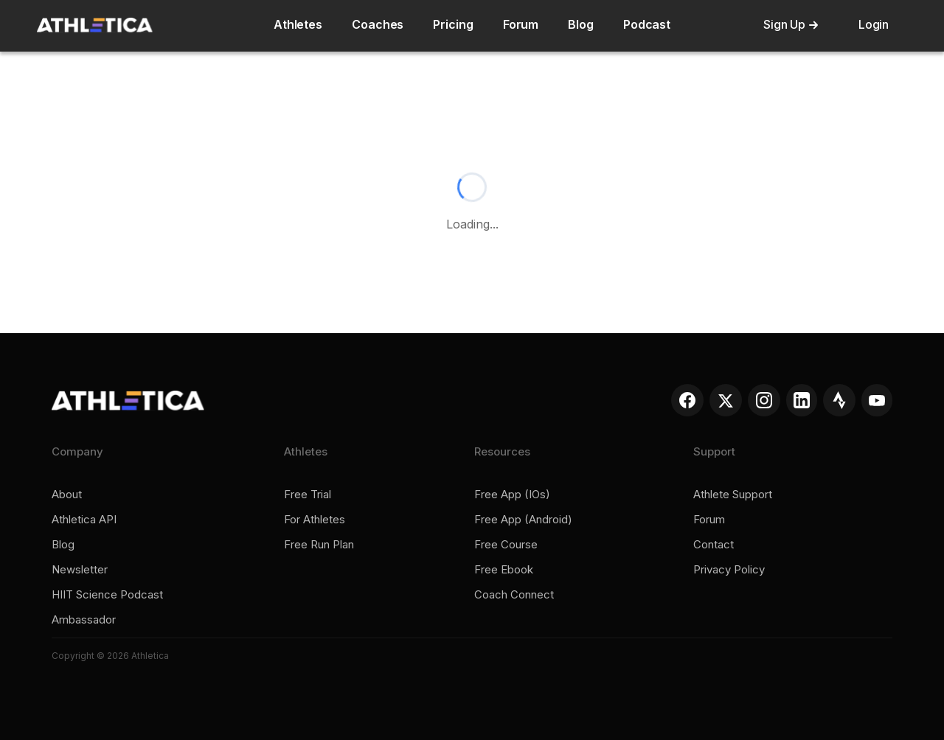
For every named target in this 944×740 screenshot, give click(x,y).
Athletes (298, 24)
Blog (581, 24)
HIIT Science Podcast (107, 595)
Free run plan (319, 545)
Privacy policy (729, 570)
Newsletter (80, 570)
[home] (95, 25)
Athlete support (732, 494)
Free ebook (503, 570)
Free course (506, 545)
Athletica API (84, 520)
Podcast (646, 24)
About (67, 494)
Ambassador (84, 620)
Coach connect (514, 595)
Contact (713, 545)
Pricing (453, 24)
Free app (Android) (523, 520)
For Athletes (314, 520)
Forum (521, 24)
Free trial (307, 494)
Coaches (377, 24)
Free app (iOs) (512, 494)
